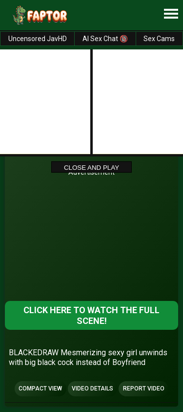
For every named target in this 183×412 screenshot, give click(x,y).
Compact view (40, 388)
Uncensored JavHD (37, 39)
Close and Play (91, 167)
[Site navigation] (170, 14)
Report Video (143, 388)
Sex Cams (159, 39)
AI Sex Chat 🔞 (105, 39)
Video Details (92, 388)
